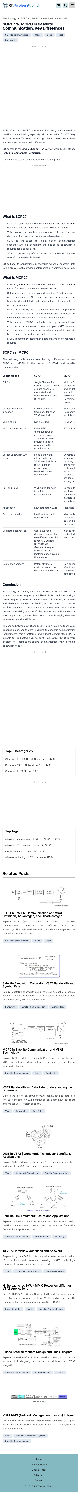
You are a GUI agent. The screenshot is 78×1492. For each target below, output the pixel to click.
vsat (61, 35)
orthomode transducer (27, 1173)
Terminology (9, 18)
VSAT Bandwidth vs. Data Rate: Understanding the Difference (37, 1089)
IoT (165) (33, 771)
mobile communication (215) (20, 851)
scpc (49, 35)
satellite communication (16, 35)
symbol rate (58, 1007)
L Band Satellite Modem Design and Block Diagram (37, 1352)
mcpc (37, 35)
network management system (30, 1435)
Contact (39, 1480)
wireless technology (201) (19, 857)
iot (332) (45, 839)
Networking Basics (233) (38, 765)
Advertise (39, 1475)
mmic (30, 1309)
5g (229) (46, 845)
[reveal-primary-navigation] (72, 5)
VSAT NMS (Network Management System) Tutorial (38, 1415)
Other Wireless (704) (16, 759)
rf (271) (57, 839)
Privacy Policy (39, 1464)
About (39, 1459)
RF (21, 5)
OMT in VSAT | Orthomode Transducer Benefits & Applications (37, 1155)
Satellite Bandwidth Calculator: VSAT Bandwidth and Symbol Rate (39, 985)
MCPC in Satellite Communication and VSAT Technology (33, 1051)
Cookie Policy (39, 1469)
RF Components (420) (43, 759)
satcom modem (42, 1372)
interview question (55, 1271)
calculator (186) (44, 857)
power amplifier (13, 1309)
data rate (37, 1111)
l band (60, 1372)
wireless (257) (12, 845)
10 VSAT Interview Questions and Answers (32, 1251)
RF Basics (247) (13, 765)
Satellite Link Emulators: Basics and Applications (36, 1216)
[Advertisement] (39, 87)
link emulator (41, 1236)
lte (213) (42, 851)
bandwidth (10, 40)
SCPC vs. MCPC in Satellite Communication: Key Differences (45, 18)
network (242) (31, 845)
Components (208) (15, 771)
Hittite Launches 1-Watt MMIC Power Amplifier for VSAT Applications (37, 1287)
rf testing (59, 1236)
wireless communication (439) (21, 839)
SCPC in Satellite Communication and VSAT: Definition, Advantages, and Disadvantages (33, 914)
